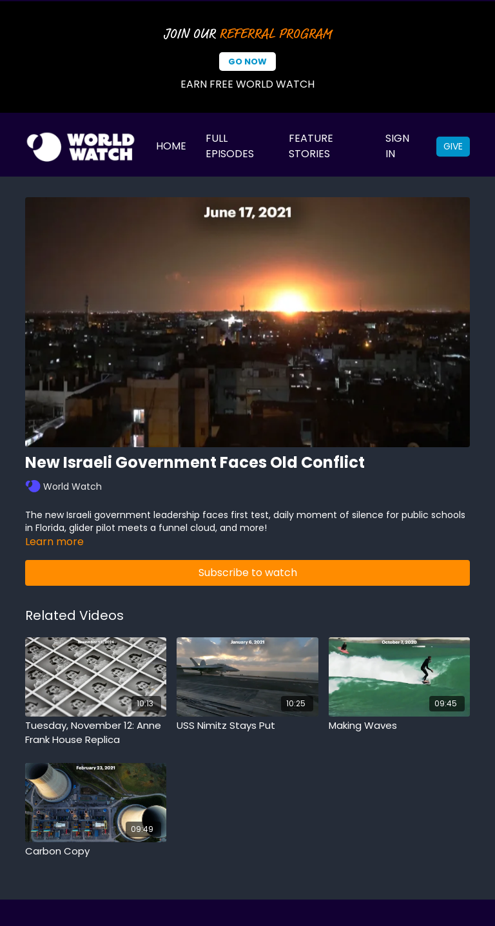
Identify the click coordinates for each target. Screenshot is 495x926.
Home (171, 146)
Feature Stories (311, 146)
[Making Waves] (399, 726)
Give (453, 146)
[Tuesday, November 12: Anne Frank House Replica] (95, 733)
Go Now (247, 61)
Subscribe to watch (248, 572)
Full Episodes (230, 146)
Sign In (397, 146)
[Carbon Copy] (95, 851)
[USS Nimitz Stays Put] (247, 726)
